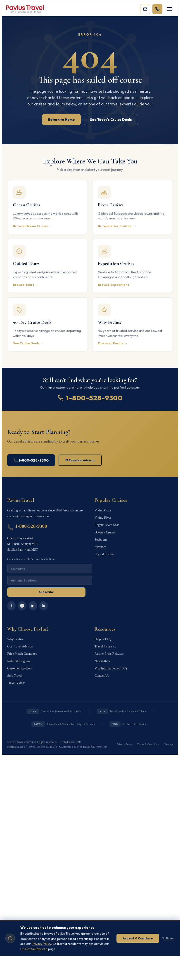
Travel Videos (16, 678)
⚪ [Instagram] (21, 605)
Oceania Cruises (105, 530)
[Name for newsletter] (49, 568)
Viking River (103, 516)
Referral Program (18, 657)
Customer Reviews (19, 664)
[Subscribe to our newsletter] (145, 9)
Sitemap (168, 739)
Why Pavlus (15, 637)
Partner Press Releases (109, 651)
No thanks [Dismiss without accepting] (168, 938)
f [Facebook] (11, 605)
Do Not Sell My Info (33, 949)
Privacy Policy (125, 739)
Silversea (100, 544)
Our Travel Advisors (20, 644)
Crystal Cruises (104, 550)
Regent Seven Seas (107, 523)
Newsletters (102, 657)
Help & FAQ (103, 637)
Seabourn (101, 537)
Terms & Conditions (148, 739)
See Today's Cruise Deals (111, 119)
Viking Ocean (103, 510)
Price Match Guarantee (21, 651)
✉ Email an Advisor (80, 460)
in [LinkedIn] (42, 605)
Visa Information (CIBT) (110, 664)
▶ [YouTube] (32, 605)
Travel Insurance (105, 644)
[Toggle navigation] (170, 9)
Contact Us (102, 671)
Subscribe (46, 592)
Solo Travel (14, 671)
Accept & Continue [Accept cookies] (138, 938)
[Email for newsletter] (49, 580)
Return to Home (61, 119)
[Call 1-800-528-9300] (157, 9)
